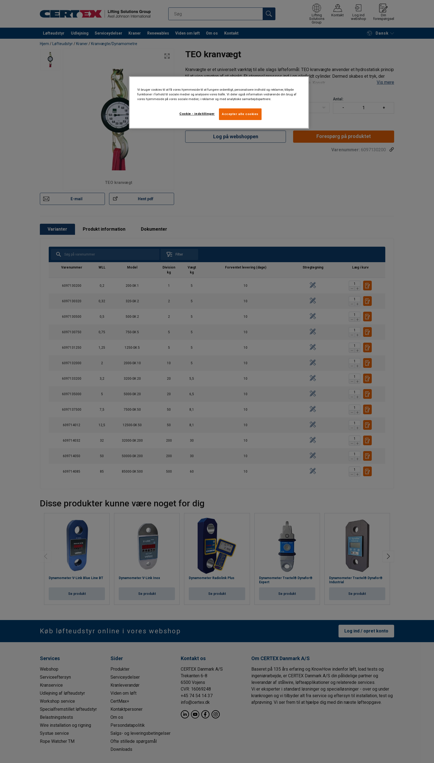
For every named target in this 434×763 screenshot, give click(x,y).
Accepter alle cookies (240, 114)
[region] (219, 102)
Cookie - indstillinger (197, 114)
